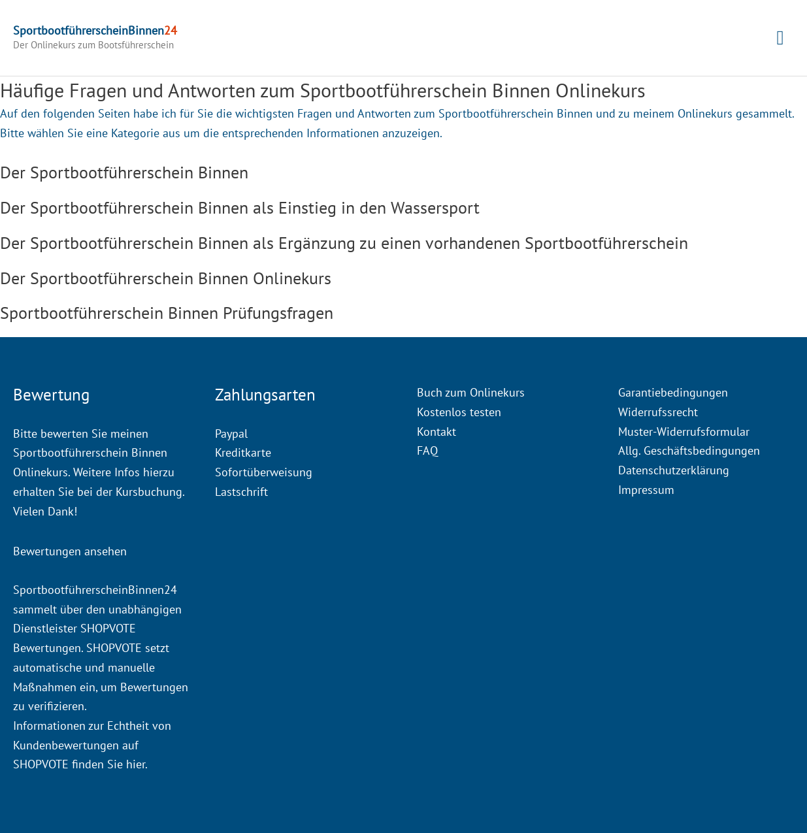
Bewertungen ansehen (70, 551)
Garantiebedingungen (673, 392)
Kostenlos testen (459, 411)
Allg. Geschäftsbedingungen (689, 450)
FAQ (427, 450)
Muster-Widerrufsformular (683, 431)
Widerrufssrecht (658, 411)
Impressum (646, 489)
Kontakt (436, 431)
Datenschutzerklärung (673, 470)
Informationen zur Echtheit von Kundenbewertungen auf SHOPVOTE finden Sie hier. (92, 745)
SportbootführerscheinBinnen (95, 30)
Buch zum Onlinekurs (471, 392)
